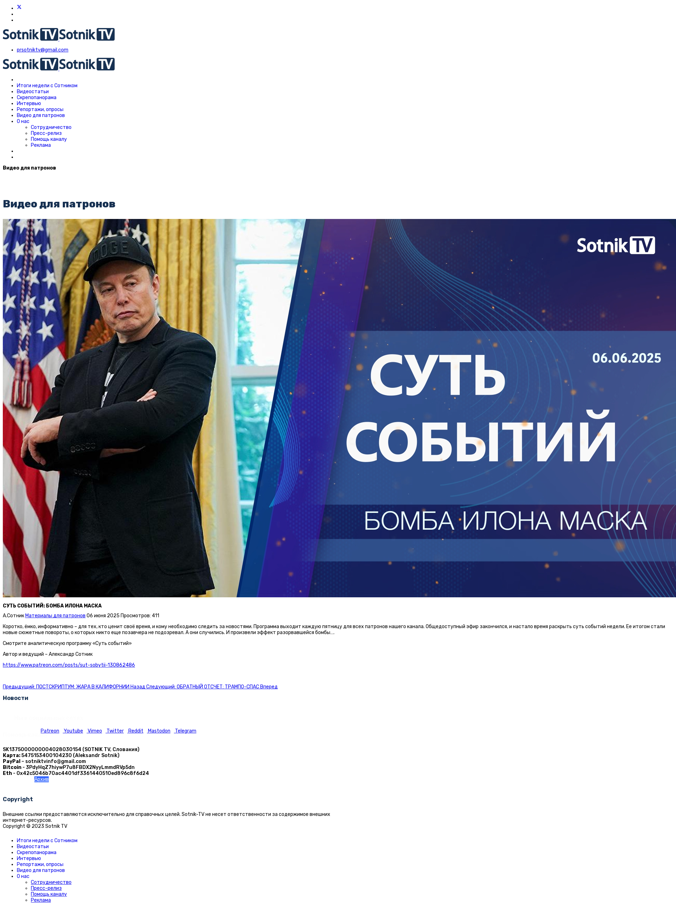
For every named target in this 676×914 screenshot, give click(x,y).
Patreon (50, 731)
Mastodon (158, 731)
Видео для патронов (41, 115)
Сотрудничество (51, 127)
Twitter (115, 731)
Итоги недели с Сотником (47, 86)
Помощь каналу (49, 139)
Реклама (41, 145)
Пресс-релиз (46, 133)
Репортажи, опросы (40, 109)
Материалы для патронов (55, 616)
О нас (23, 121)
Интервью (29, 103)
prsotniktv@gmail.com (42, 50)
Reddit (135, 731)
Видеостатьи (33, 92)
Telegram (185, 731)
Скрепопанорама (36, 98)
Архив (41, 779)
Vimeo (94, 731)
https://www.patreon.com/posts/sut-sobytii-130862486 (69, 665)
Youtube (73, 731)
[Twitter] (19, 8)
